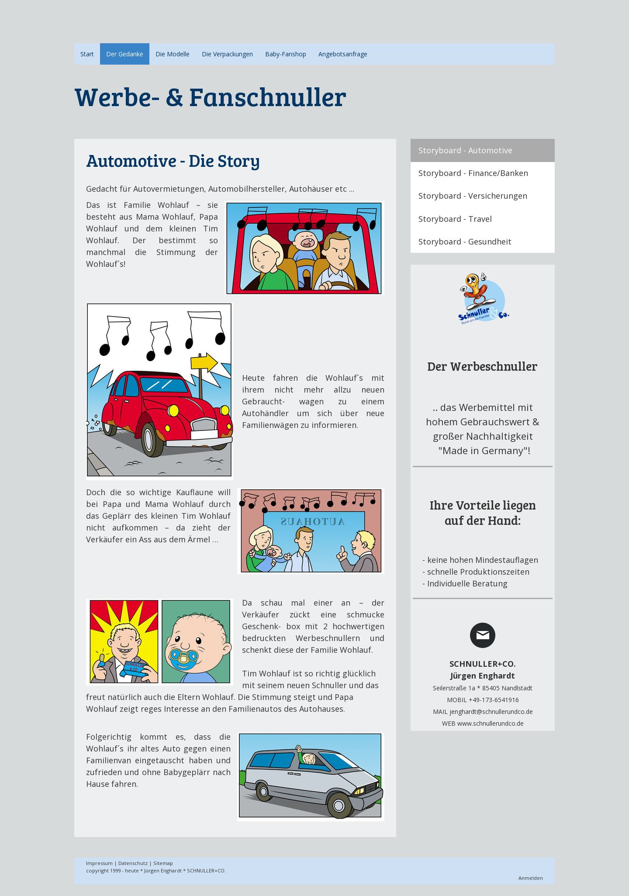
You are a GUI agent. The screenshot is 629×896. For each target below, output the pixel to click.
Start (87, 54)
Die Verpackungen (227, 54)
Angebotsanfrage (342, 54)
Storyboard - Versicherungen (472, 195)
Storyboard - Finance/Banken (473, 173)
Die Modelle (173, 54)
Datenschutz (133, 863)
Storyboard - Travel (455, 219)
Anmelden (530, 878)
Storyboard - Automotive (465, 150)
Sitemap (163, 863)
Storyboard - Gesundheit (464, 241)
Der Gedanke (124, 54)
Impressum (99, 863)
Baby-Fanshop (285, 54)
